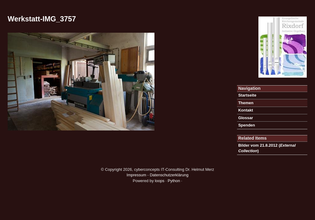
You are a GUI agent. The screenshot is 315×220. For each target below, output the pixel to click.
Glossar (245, 118)
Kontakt (245, 110)
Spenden (246, 125)
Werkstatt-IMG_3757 (42, 19)
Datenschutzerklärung (169, 175)
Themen (246, 103)
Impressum (136, 175)
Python (174, 180)
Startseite (247, 95)
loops (159, 180)
